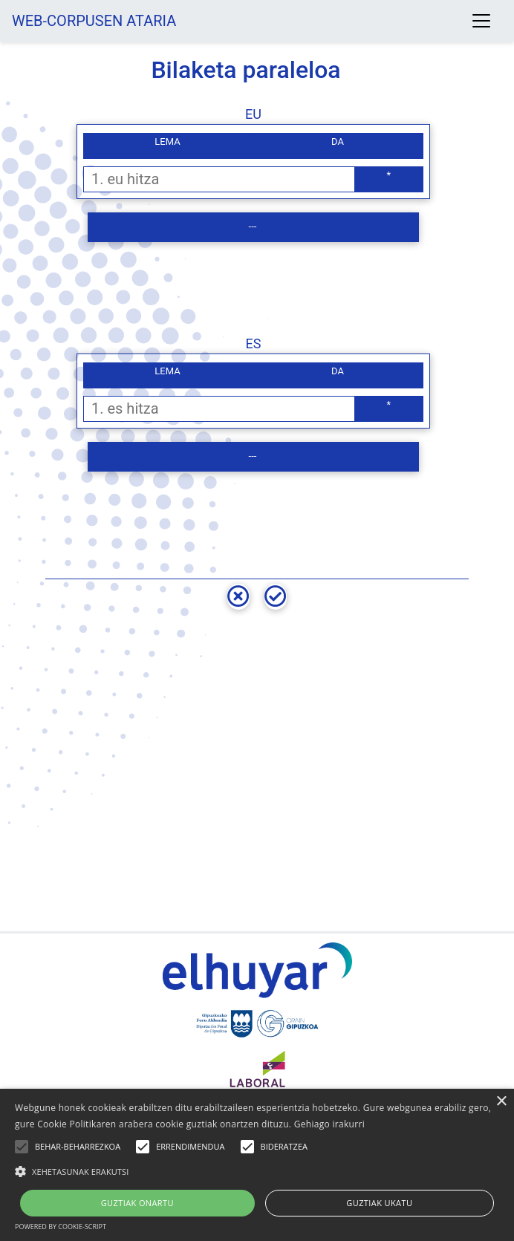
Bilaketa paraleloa (245, 70)
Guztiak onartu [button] (137, 1202)
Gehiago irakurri (329, 1124)
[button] (257, 1171)
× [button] (501, 1101)
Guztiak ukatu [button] (379, 1202)
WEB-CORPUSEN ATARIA (94, 21)
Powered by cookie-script (60, 1226)
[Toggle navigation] (481, 21)
